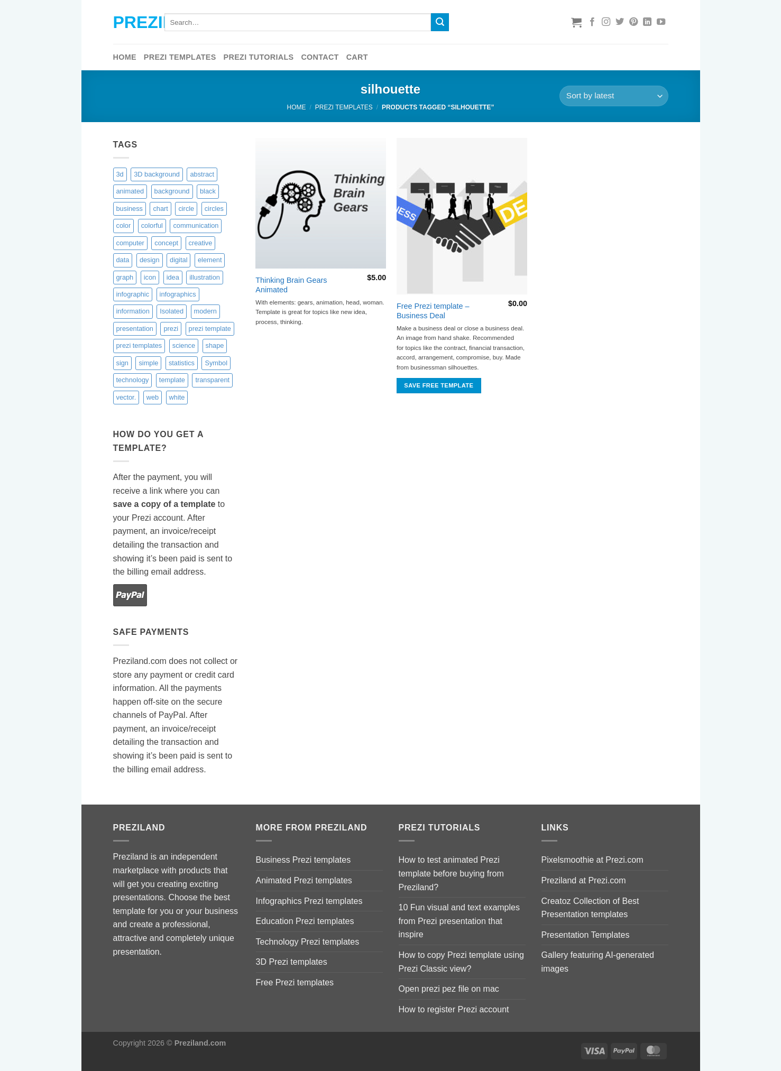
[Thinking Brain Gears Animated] (320, 203)
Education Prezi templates (305, 921)
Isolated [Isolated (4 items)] (171, 311)
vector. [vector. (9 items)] (126, 397)
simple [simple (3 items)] (148, 363)
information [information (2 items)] (133, 311)
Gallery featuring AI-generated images (597, 961)
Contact (319, 57)
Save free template (438, 385)
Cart (357, 57)
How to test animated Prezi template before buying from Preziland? (451, 873)
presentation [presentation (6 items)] (134, 329)
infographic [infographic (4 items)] (133, 294)
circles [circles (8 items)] (214, 209)
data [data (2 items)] (123, 260)
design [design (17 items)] (150, 260)
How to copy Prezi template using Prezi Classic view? (461, 961)
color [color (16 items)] (123, 225)
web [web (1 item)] (152, 397)
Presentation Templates (585, 934)
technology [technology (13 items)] (132, 380)
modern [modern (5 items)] (205, 311)
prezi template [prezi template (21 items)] (210, 329)
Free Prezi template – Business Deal (433, 311)
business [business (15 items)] (129, 209)
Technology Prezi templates (308, 941)
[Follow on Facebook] (592, 22)
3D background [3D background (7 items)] (157, 174)
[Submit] (440, 22)
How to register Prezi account (454, 1009)
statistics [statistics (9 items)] (182, 363)
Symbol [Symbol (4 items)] (216, 363)
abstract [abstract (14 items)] (202, 174)
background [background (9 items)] (172, 191)
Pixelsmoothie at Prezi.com (592, 859)
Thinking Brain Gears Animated (291, 285)
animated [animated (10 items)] (130, 191)
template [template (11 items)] (172, 380)
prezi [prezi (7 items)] (170, 329)
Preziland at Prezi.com (583, 880)
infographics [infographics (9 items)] (178, 294)
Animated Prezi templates (304, 880)
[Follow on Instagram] (606, 22)
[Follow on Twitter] (619, 22)
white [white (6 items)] (177, 397)
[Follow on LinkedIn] (647, 22)
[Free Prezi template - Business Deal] (462, 216)
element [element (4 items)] (210, 260)
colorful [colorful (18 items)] (152, 225)
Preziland (131, 22)
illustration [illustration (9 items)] (204, 277)
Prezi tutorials (259, 57)
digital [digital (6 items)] (178, 260)
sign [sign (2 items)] (122, 363)
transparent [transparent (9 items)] (212, 380)
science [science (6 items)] (183, 345)
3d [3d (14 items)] (120, 174)
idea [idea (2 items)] (173, 277)
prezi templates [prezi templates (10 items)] (139, 345)
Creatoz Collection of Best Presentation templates (590, 908)
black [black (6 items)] (208, 191)
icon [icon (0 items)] (150, 277)
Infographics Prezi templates (309, 901)
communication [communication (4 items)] (195, 225)
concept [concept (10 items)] (166, 243)
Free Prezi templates (295, 982)
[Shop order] (613, 96)
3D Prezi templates (291, 961)
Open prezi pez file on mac (449, 988)
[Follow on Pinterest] (633, 22)
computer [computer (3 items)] (130, 243)
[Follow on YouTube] (661, 22)
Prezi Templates (180, 57)
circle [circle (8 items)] (186, 209)
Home (124, 57)
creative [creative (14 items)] (201, 243)
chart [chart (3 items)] (160, 209)
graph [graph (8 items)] (125, 277)
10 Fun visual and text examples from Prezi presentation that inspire (459, 921)
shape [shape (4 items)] (215, 345)
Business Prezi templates (303, 859)
